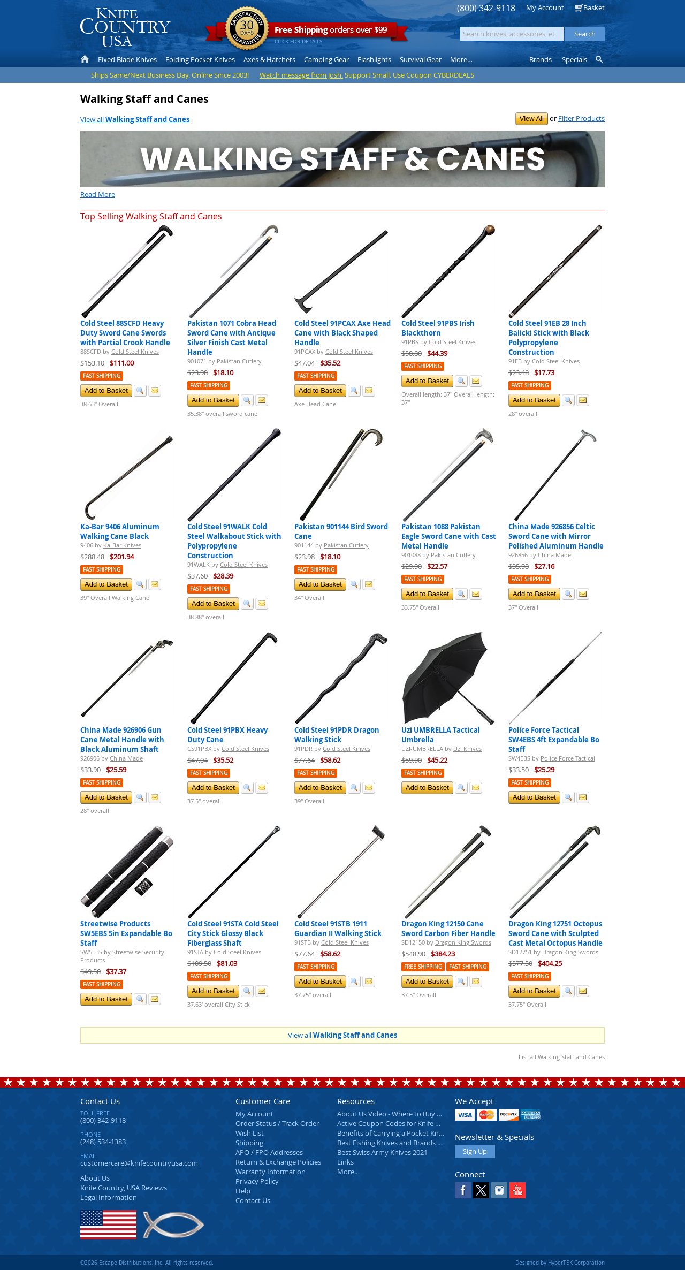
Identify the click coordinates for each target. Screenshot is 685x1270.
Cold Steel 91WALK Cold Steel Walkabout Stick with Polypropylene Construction (234, 541)
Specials (574, 59)
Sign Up (475, 1151)
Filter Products (581, 118)
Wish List (249, 1133)
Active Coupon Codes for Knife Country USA (406, 1123)
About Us (95, 1178)
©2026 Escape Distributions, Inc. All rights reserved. (147, 1262)
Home (85, 59)
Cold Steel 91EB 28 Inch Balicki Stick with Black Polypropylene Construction (548, 337)
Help (242, 1191)
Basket (594, 7)
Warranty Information (270, 1171)
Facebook (463, 1190)
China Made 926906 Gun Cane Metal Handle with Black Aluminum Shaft (122, 739)
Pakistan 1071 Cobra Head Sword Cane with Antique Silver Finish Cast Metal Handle (231, 337)
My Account (545, 7)
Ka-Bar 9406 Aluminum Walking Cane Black (119, 531)
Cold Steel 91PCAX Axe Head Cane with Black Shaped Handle (342, 332)
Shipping (249, 1142)
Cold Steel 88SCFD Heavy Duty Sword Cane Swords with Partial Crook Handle (125, 332)
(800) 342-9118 (486, 8)
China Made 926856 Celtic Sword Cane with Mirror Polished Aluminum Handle (556, 536)
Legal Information (108, 1197)
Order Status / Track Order (277, 1123)
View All (532, 119)
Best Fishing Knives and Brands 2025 (394, 1142)
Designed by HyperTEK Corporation (560, 1262)
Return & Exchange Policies (278, 1162)
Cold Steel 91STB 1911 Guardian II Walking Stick (338, 928)
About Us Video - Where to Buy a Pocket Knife (409, 1114)
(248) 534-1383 (103, 1141)
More (461, 59)
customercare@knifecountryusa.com (139, 1163)
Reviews (123, 1187)
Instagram (499, 1190)
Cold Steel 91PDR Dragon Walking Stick (336, 734)
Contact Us (100, 1101)
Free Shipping (423, 966)
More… (348, 1171)
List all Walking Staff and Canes (562, 1057)
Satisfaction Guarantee (247, 29)
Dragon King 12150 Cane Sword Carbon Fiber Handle (448, 928)
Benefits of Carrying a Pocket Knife (391, 1133)
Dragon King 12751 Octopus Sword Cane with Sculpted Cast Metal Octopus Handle (555, 933)
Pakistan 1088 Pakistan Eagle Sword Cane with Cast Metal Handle (448, 536)
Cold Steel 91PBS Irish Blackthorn (438, 328)
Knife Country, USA (125, 27)
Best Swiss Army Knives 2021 (382, 1152)
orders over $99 (306, 32)
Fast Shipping (101, 375)
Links (345, 1162)
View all (134, 119)
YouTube (517, 1190)
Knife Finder (600, 59)
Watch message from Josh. (301, 75)
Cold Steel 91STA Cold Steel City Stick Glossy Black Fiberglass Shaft (233, 933)
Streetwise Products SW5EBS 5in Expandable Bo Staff (126, 933)
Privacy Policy (257, 1181)
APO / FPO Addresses (269, 1152)
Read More (97, 194)
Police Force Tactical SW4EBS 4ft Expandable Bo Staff (553, 739)
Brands (540, 59)
